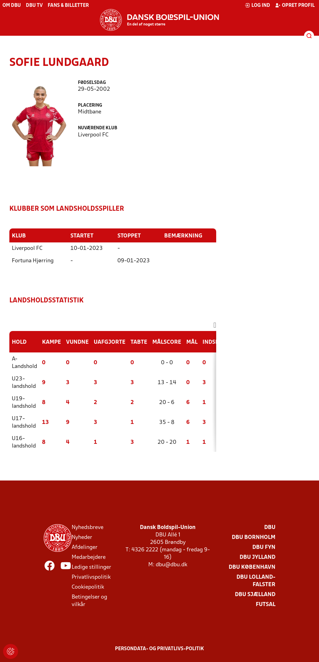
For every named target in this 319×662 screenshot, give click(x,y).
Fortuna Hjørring (33, 260)
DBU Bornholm (253, 537)
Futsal (265, 604)
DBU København (252, 567)
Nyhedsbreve (87, 527)
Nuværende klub (97, 128)
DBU (269, 527)
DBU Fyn (263, 547)
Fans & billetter (68, 5)
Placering (90, 105)
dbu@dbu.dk (171, 564)
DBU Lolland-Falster (255, 580)
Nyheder (82, 537)
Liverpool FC (27, 248)
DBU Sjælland (255, 594)
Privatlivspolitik (91, 577)
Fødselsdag (92, 83)
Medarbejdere (89, 557)
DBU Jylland (257, 557)
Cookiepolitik (88, 587)
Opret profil (295, 5)
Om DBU (11, 5)
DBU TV (34, 5)
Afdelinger (85, 547)
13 (45, 422)
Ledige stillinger (91, 567)
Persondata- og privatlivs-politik (159, 648)
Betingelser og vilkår (89, 600)
